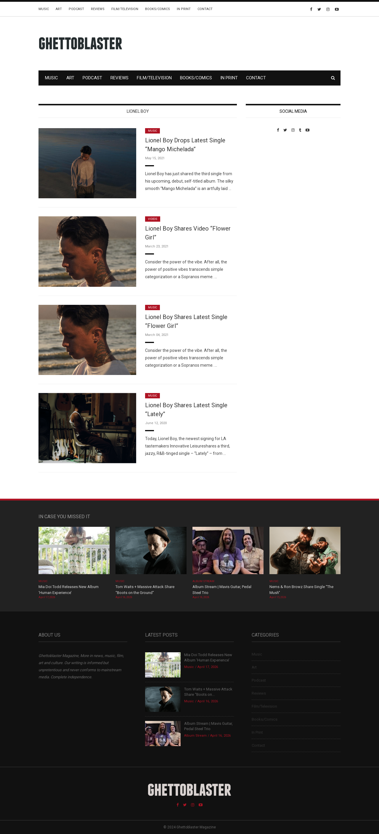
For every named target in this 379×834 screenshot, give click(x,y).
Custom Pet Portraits (263, 173)
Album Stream (203, 581)
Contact (205, 9)
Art (59, 9)
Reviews (98, 9)
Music (43, 9)
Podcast (76, 9)
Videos (152, 219)
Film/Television (124, 9)
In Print (184, 9)
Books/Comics (157, 9)
